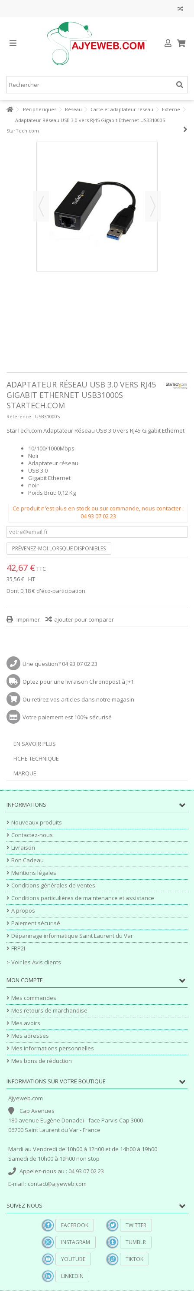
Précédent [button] (41, 206)
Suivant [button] (153, 206)
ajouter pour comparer (84, 619)
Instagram (75, 1242)
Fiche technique (36, 758)
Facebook (74, 1225)
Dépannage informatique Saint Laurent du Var (72, 936)
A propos (23, 910)
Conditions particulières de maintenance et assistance (82, 898)
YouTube (73, 1259)
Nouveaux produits (36, 822)
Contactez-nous (32, 835)
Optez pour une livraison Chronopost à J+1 (78, 681)
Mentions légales (33, 873)
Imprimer (27, 619)
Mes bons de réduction (41, 1061)
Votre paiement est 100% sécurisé (67, 717)
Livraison (23, 847)
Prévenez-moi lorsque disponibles (59, 548)
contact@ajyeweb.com (57, 1184)
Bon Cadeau (27, 860)
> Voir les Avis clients (33, 962)
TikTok (134, 1259)
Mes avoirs (25, 1023)
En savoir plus (34, 744)
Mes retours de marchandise (49, 1010)
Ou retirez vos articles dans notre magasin (78, 699)
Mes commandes (33, 998)
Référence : (20, 416)
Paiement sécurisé (35, 923)
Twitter (136, 1225)
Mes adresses (30, 1035)
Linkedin (72, 1276)
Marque (24, 773)
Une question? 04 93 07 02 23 (60, 664)
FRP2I (18, 948)
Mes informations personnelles (52, 1048)
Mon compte (24, 980)
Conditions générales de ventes (53, 885)
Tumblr (136, 1242)
